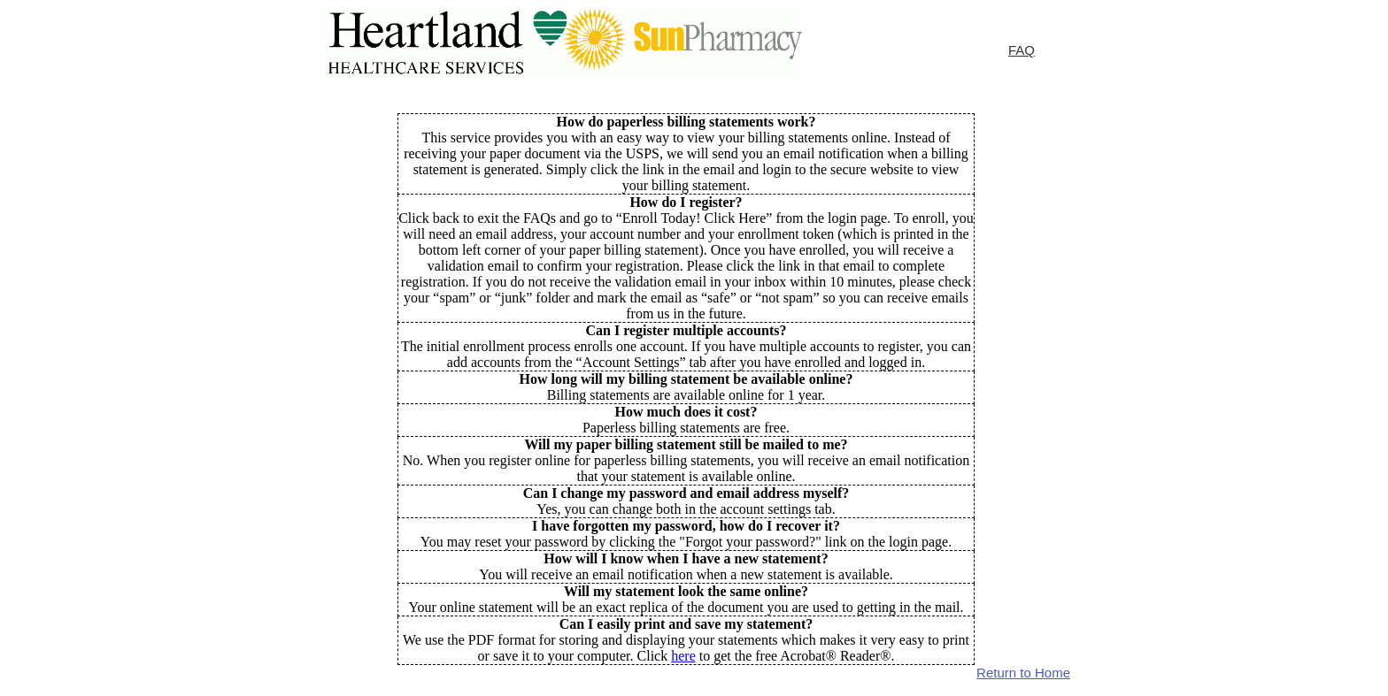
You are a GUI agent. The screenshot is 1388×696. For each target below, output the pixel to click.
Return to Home (1023, 672)
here (683, 655)
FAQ (1021, 49)
